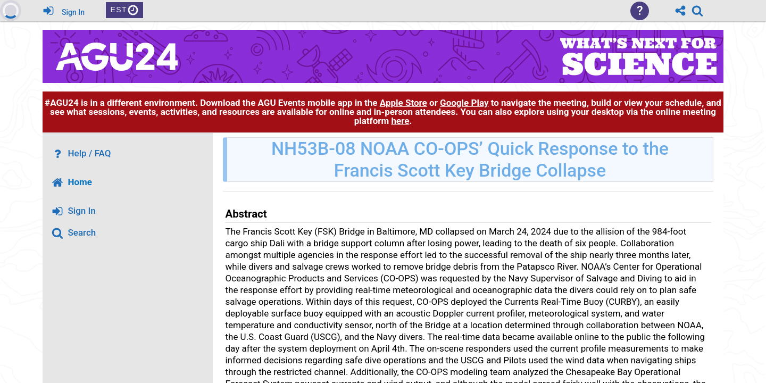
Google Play (464, 102)
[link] (697, 10)
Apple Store (403, 102)
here (400, 120)
